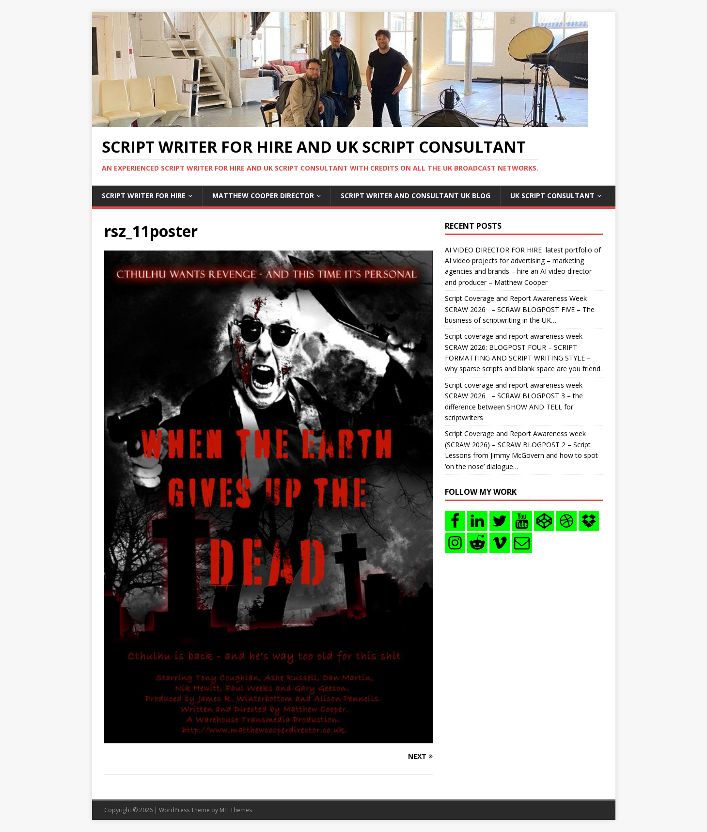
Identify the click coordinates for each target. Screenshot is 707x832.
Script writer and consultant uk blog (415, 195)
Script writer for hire (144, 195)
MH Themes (236, 810)
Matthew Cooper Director (263, 195)
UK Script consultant (552, 195)
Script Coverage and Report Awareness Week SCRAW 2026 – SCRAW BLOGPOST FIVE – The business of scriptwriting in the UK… (520, 309)
